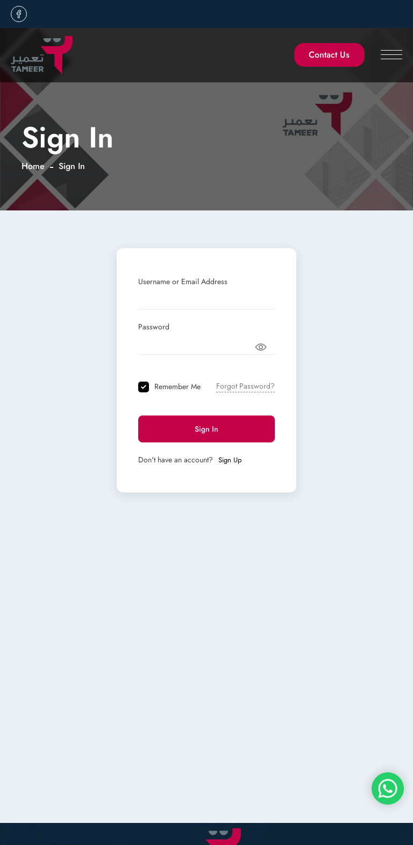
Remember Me (177, 387)
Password (153, 326)
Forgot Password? (245, 386)
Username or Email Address (182, 281)
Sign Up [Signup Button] (229, 460)
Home (33, 166)
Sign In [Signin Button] (206, 429)
